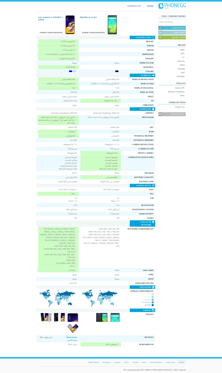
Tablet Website (93, 362)
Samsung (181, 69)
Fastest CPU (180, 88)
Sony (183, 72)
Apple (182, 50)
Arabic (126, 362)
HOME (150, 6)
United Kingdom (155, 362)
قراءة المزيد (72, 340)
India (144, 362)
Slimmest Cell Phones (176, 92)
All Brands (180, 76)
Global (181, 362)
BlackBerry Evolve (88, 17)
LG (183, 57)
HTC (183, 53)
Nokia (182, 65)
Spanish (117, 362)
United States (171, 362)
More (182, 95)
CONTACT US (134, 6)
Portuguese (107, 362)
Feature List (180, 107)
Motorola (181, 61)
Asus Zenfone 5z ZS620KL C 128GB (50, 18)
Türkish (135, 362)
